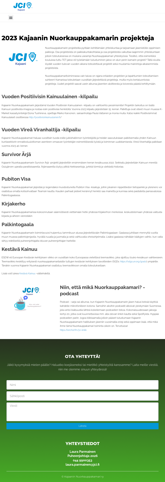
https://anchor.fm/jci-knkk (74, 330)
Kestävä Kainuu (28, 273)
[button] (10, 17)
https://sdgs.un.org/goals (134, 261)
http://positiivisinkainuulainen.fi (46, 117)
